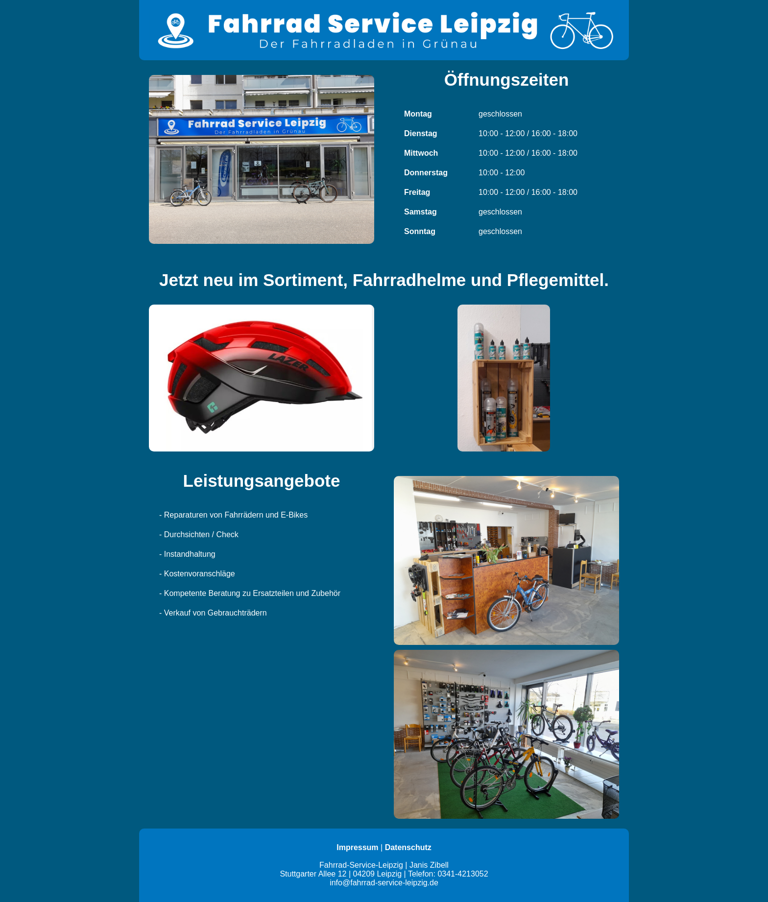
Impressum (357, 847)
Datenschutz (408, 847)
